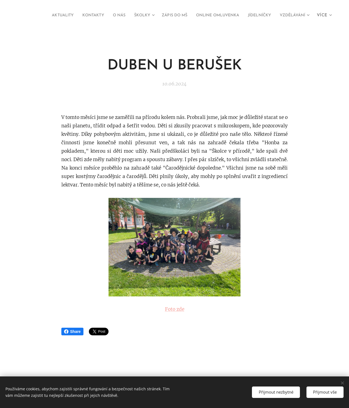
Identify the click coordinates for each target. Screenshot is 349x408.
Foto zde (174, 309)
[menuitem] (77, 15)
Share (72, 331)
